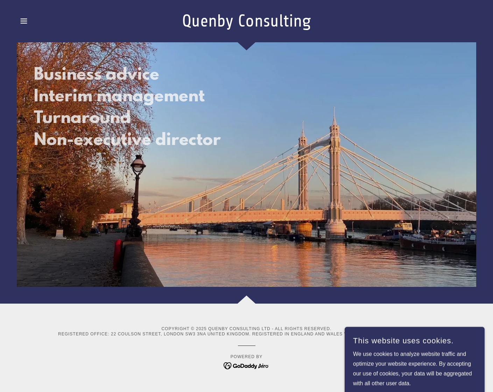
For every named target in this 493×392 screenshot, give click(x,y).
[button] (24, 21)
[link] (246, 25)
